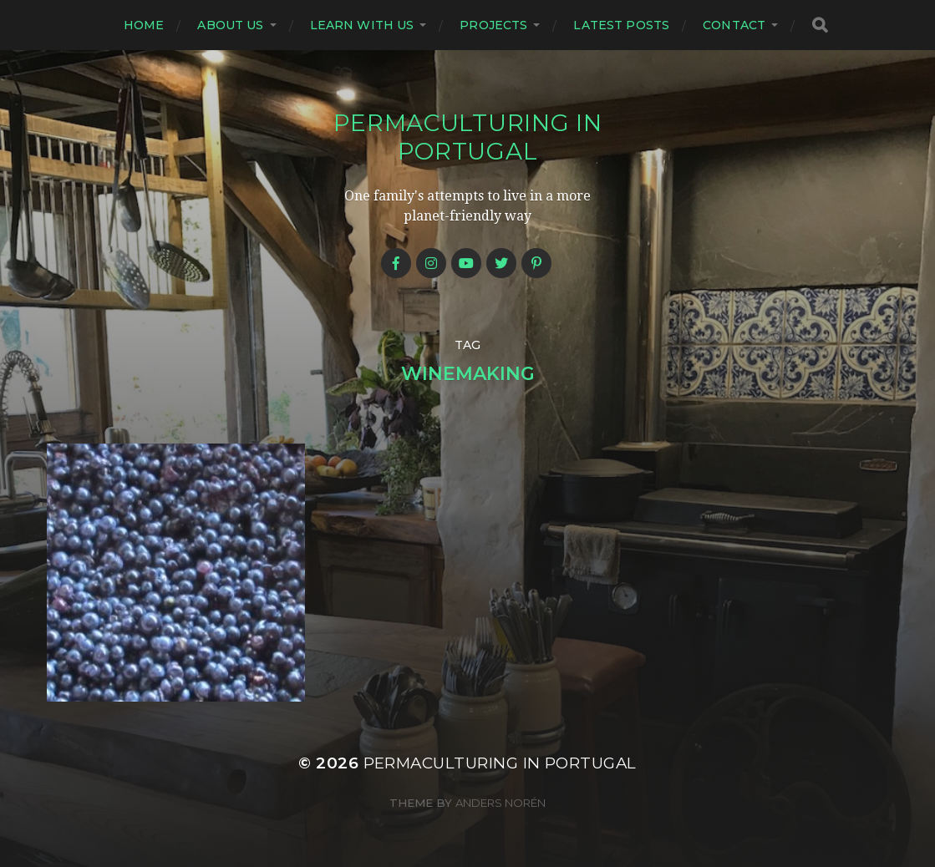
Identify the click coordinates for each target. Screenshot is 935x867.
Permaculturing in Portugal (467, 137)
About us (230, 25)
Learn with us (362, 25)
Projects (493, 25)
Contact (734, 25)
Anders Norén (500, 802)
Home (144, 25)
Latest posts (621, 25)
